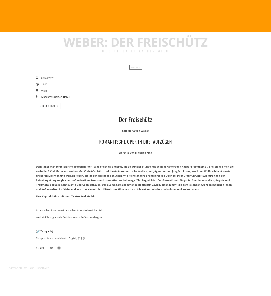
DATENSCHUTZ (18, 268)
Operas (135, 67)
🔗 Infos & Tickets (48, 105)
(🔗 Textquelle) (44, 231)
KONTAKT (43, 268)
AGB (32, 268)
